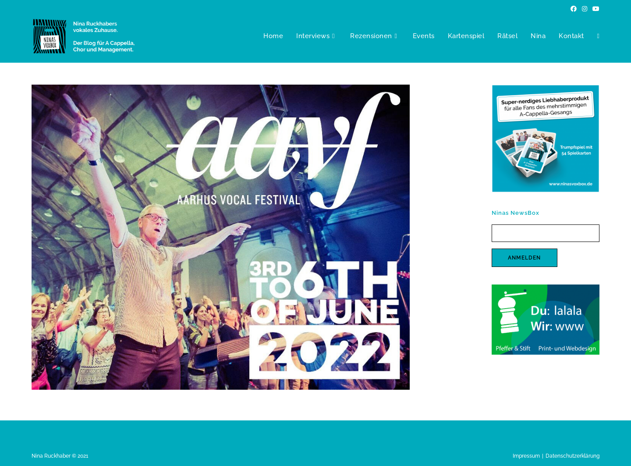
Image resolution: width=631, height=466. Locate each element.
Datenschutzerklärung (572, 456)
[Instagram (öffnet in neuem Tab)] (584, 8)
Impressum (526, 456)
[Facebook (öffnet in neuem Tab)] (573, 8)
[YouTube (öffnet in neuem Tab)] (594, 8)
